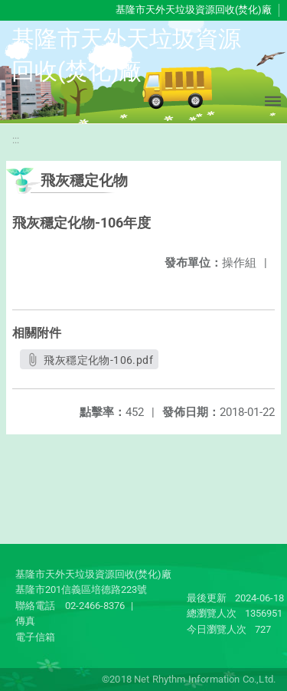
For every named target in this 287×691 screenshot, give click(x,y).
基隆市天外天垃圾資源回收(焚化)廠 (194, 9)
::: (15, 140)
